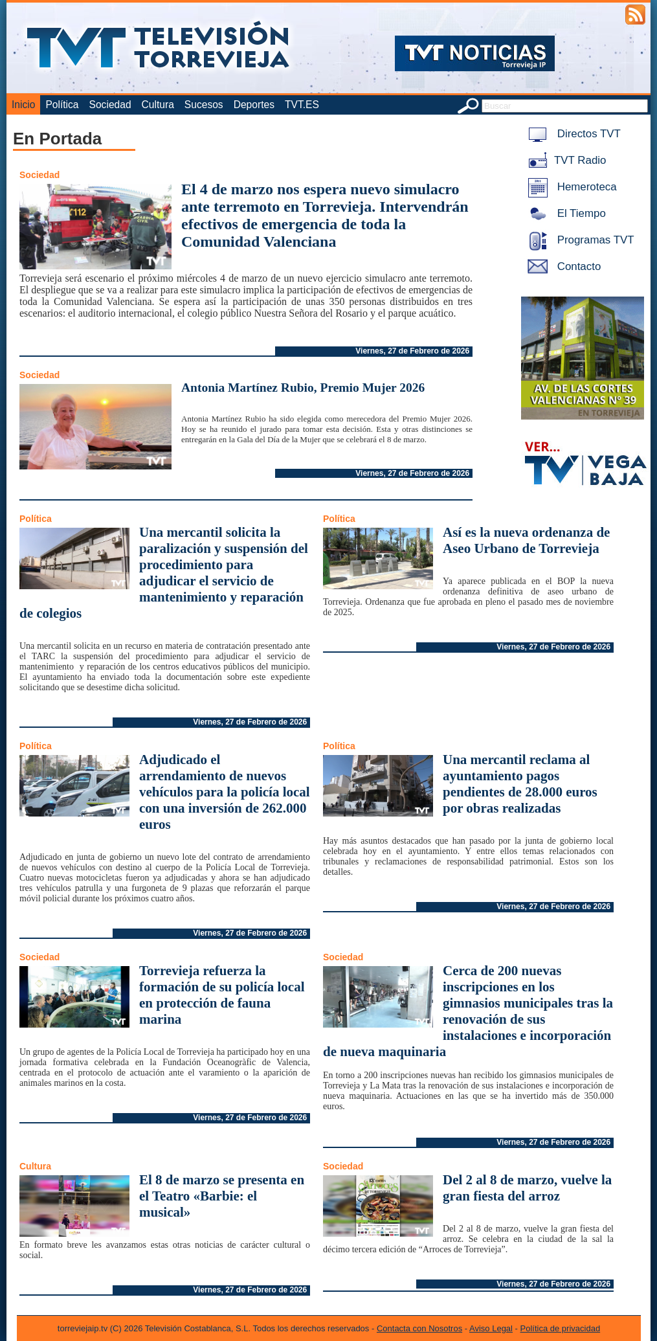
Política (61, 104)
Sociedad (110, 104)
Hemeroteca (570, 187)
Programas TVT (578, 240)
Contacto (562, 266)
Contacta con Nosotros (419, 1328)
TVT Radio (564, 160)
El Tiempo (564, 213)
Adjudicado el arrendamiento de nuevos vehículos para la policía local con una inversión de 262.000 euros (224, 792)
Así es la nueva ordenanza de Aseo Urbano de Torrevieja (526, 540)
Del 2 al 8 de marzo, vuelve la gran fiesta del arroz (527, 1188)
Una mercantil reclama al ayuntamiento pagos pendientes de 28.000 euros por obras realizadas (520, 784)
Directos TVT (572, 134)
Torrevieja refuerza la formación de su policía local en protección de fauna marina (222, 995)
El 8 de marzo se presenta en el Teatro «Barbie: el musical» (221, 1196)
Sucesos (203, 104)
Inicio (23, 104)
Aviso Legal (491, 1328)
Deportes (254, 104)
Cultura (158, 104)
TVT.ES (302, 104)
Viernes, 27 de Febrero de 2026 (412, 350)
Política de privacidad (560, 1328)
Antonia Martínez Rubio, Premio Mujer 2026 (303, 387)
